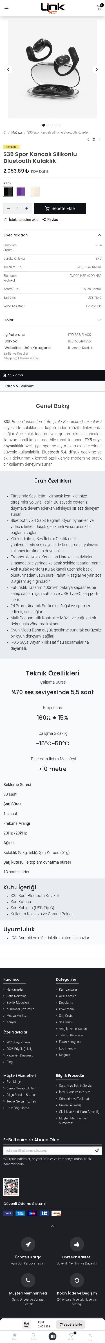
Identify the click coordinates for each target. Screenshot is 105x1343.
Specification (15, 235)
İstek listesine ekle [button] (21, 219)
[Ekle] (27, 208)
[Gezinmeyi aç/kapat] (6, 8)
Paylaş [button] (50, 219)
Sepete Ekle (70, 1324)
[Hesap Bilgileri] (90, 1335)
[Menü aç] (52, 1336)
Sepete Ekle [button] (60, 208)
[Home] (15, 1335)
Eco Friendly (67, 1048)
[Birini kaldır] (8, 208)
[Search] (33, 1335)
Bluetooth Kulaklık (80, 348)
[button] (8, 69)
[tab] (52, 386)
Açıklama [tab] (13, 375)
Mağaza (16, 132)
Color (8, 320)
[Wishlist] (71, 1335)
